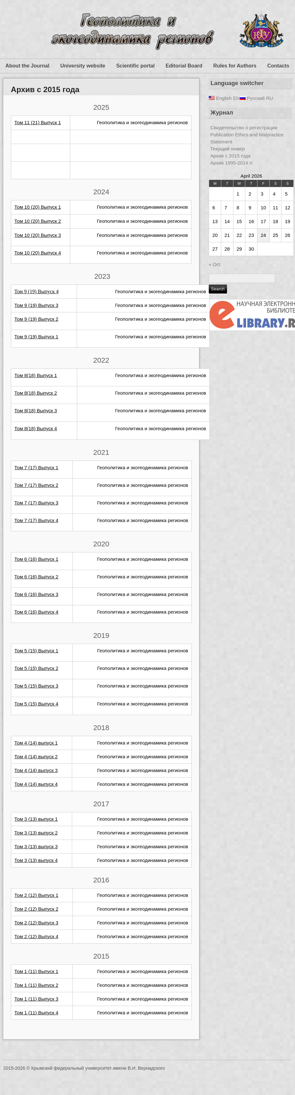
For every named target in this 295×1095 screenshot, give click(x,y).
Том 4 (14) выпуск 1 (36, 742)
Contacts (278, 65)
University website (82, 65)
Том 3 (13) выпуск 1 (36, 819)
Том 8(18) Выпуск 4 (35, 428)
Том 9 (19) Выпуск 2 (36, 319)
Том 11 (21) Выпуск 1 (37, 122)
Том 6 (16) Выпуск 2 (36, 576)
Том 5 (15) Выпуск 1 (36, 650)
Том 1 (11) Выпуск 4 (36, 1012)
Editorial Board (183, 65)
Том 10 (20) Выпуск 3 (37, 235)
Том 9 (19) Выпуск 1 (36, 336)
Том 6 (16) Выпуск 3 (36, 594)
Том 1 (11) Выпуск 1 (36, 971)
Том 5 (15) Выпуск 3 (36, 685)
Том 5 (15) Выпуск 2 (36, 668)
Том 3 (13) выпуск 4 (36, 860)
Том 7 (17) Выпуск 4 (36, 520)
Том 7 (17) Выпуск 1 (36, 467)
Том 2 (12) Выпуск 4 (36, 936)
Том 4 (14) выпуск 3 (36, 770)
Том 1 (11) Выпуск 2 (36, 985)
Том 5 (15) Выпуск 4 (36, 703)
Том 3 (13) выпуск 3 (36, 846)
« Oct (214, 264)
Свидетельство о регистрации (243, 127)
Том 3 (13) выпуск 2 (36, 832)
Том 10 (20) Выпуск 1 (37, 207)
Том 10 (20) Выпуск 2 (37, 221)
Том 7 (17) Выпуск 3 (36, 502)
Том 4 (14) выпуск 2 (36, 756)
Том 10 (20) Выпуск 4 (37, 252)
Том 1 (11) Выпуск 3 (36, 999)
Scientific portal (135, 65)
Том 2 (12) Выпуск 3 (36, 922)
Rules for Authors (235, 65)
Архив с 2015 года (45, 89)
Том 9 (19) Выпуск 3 (36, 305)
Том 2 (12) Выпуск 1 (36, 895)
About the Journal (27, 65)
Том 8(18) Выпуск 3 (35, 410)
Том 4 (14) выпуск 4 (36, 784)
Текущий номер (227, 148)
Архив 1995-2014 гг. (232, 162)
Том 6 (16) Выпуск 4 (36, 612)
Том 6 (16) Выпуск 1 (36, 559)
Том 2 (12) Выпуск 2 (36, 909)
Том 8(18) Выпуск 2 (35, 393)
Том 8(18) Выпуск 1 (35, 375)
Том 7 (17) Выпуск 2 (36, 485)
